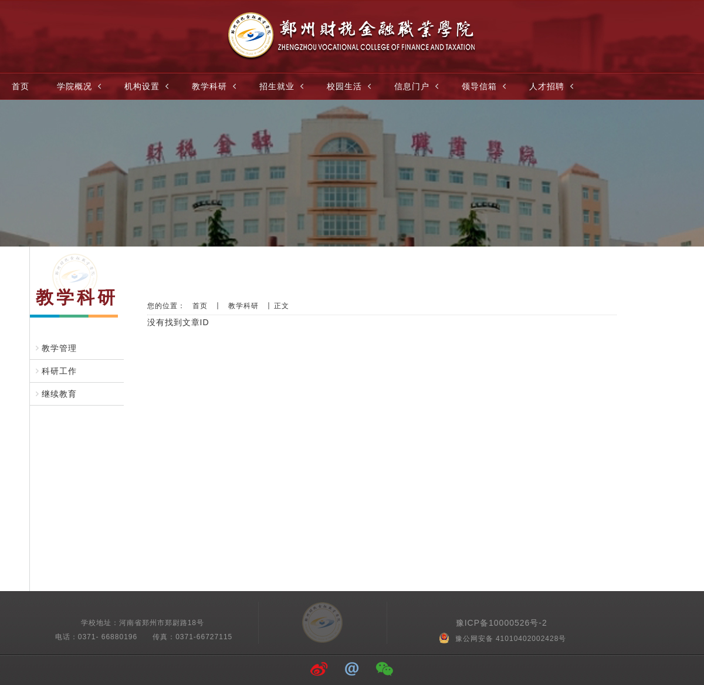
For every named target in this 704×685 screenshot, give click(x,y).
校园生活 (350, 86)
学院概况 (80, 86)
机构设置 (147, 86)
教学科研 (215, 86)
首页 (20, 86)
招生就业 (282, 86)
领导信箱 (485, 86)
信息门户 (417, 86)
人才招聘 (552, 86)
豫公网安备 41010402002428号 (504, 639)
